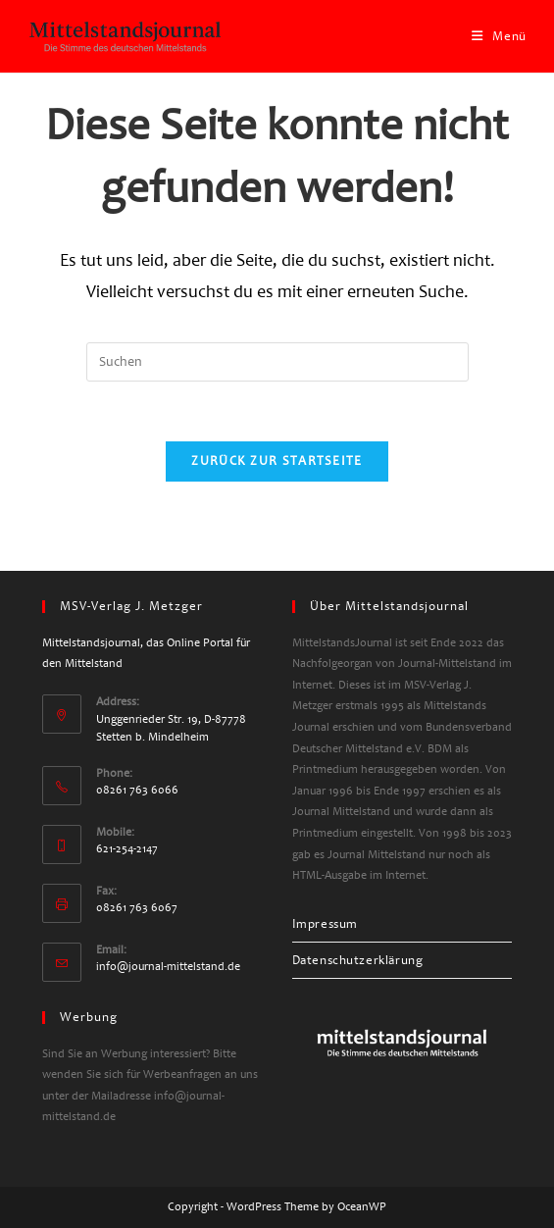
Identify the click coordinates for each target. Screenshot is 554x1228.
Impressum (325, 924)
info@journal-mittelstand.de (168, 966)
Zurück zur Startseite (276, 461)
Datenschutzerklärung (358, 960)
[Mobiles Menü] (499, 36)
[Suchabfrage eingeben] (277, 362)
